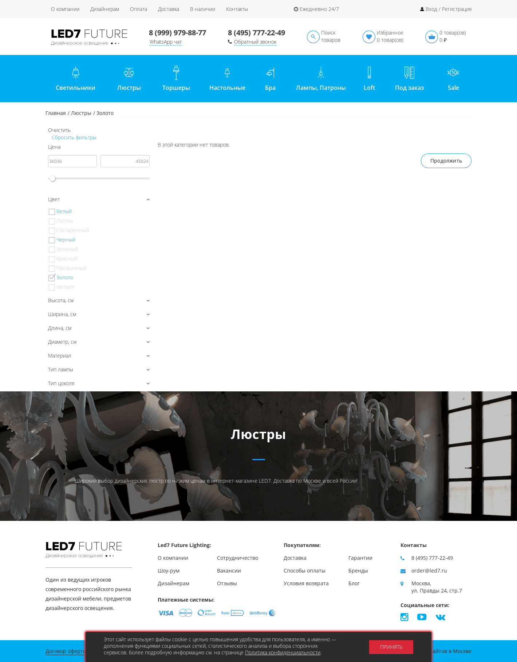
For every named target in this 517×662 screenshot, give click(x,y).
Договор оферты (66, 650)
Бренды (358, 570)
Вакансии (229, 570)
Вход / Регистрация (448, 8)
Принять (391, 646)
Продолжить (446, 160)
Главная (56, 112)
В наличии (202, 8)
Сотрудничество (237, 557)
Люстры (81, 112)
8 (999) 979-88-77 (177, 32)
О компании (65, 8)
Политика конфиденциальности (282, 652)
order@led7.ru (429, 570)
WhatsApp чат (166, 41)
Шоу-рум (168, 570)
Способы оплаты (304, 570)
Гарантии (360, 557)
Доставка (168, 8)
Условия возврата (306, 583)
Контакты (237, 8)
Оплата (138, 8)
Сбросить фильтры (73, 137)
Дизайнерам (104, 8)
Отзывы (227, 583)
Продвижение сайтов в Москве (432, 650)
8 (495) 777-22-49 (256, 32)
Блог (354, 583)
